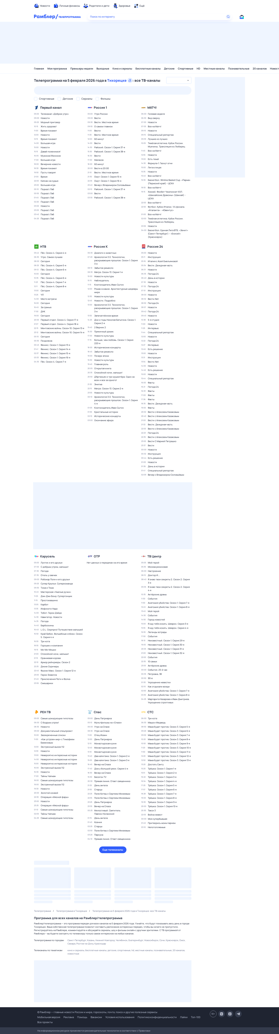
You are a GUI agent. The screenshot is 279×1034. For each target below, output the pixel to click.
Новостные (73, 953)
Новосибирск (151, 940)
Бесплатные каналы (148, 68)
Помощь (82, 1017)
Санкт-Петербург (76, 940)
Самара (71, 943)
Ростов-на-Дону (84, 943)
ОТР (97, 556)
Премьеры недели (81, 68)
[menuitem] (42, 5)
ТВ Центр (154, 556)
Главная (39, 68)
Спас (97, 712)
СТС (150, 712)
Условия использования (119, 1017)
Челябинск (121, 940)
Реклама (68, 1017)
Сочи (162, 940)
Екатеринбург (135, 940)
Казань (90, 940)
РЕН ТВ (45, 712)
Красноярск (172, 940)
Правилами (144, 1030)
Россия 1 (100, 107)
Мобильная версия (48, 1017)
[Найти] (228, 16)
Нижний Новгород (105, 940)
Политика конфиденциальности (157, 1017)
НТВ (43, 246)
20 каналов (260, 68)
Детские (169, 68)
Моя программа (57, 68)
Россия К (101, 246)
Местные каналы (214, 68)
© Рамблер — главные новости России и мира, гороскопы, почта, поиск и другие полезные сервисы (97, 1012)
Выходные (102, 68)
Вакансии (96, 1017)
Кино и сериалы (122, 68)
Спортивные (185, 68)
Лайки (184, 1017)
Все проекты (45, 1022)
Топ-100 (195, 1017)
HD (198, 68)
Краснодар (100, 943)
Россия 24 (155, 246)
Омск (182, 940)
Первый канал (51, 107)
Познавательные (238, 68)
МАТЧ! (152, 107)
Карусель (47, 556)
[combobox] (178, 80)
